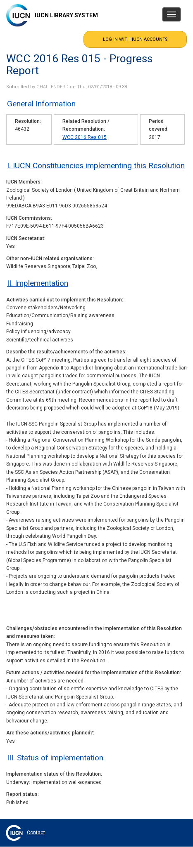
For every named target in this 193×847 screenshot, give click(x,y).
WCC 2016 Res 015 (84, 137)
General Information (41, 103)
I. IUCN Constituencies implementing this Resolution (96, 165)
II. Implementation (37, 283)
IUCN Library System (66, 15)
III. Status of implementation (55, 757)
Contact (36, 832)
